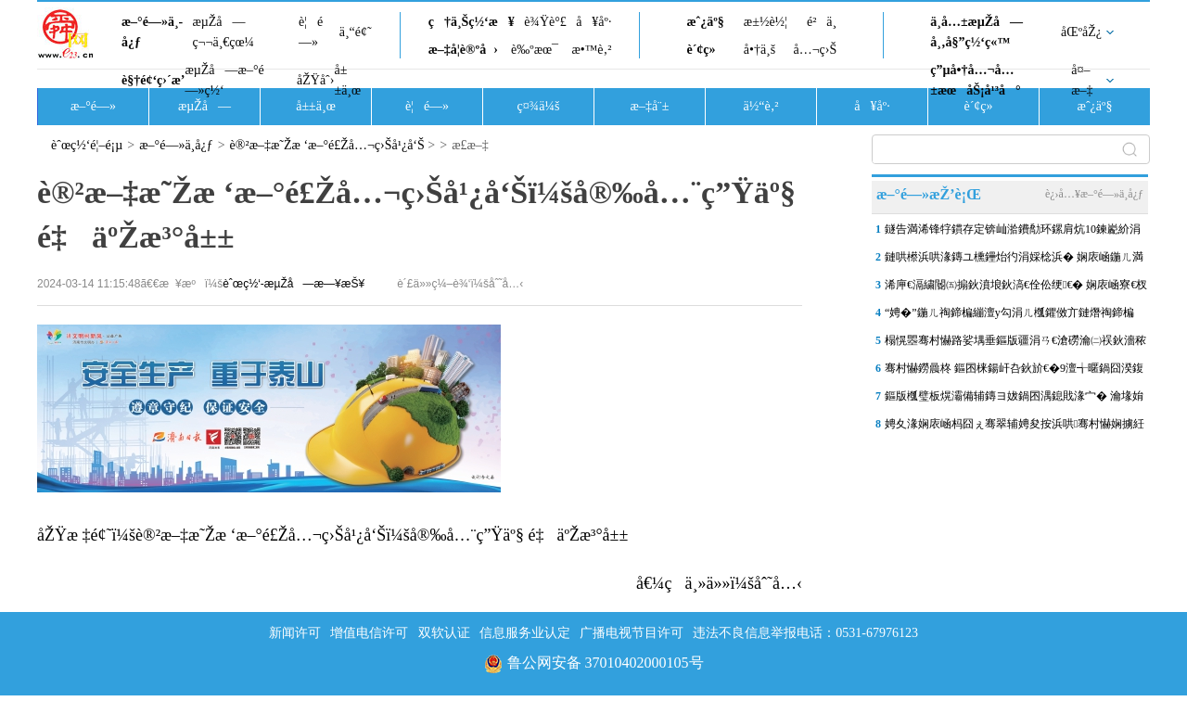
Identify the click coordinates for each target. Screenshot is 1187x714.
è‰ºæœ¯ (534, 50)
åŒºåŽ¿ (1081, 32)
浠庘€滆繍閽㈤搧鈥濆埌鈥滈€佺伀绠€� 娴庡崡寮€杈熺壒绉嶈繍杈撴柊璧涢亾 (1016, 288)
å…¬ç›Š (814, 50)
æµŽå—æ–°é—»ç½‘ (224, 80)
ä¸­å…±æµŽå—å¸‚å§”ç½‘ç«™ (976, 32)
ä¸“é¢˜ (355, 32)
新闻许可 (295, 633)
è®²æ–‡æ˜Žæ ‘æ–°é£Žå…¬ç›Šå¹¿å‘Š (327, 145)
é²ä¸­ (821, 22)
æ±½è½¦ (765, 22)
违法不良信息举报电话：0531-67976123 (805, 633)
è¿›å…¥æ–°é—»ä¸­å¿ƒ (1094, 193)
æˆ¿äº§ (704, 22)
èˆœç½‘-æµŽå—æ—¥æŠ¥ (293, 283)
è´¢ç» (705, 50)
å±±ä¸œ (347, 80)
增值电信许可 (369, 633)
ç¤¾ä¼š (538, 106)
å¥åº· (593, 22)
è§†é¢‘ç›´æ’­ (153, 80)
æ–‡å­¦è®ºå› (463, 50)
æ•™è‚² (591, 50)
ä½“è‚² (760, 106)
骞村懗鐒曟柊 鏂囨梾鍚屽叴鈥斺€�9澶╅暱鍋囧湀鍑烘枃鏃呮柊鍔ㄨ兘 (1014, 372)
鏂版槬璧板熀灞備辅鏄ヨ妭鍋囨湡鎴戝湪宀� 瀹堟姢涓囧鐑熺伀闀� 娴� (1014, 399)
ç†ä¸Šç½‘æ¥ (471, 22)
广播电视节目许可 (631, 633)
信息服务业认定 (524, 633)
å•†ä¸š (759, 50)
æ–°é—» (93, 106)
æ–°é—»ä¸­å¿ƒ (152, 32)
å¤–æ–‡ (1081, 80)
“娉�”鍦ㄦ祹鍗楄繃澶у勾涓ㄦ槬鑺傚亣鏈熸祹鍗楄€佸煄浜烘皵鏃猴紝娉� (1009, 316)
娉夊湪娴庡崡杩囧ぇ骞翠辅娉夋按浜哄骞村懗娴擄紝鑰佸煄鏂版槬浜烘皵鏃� (1014, 427)
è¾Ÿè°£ (545, 22)
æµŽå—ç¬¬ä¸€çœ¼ (223, 32)
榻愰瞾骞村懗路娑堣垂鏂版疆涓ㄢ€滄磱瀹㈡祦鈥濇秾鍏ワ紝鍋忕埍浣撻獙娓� (1015, 344)
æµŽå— (204, 106)
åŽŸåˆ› (315, 80)
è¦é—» (311, 32)
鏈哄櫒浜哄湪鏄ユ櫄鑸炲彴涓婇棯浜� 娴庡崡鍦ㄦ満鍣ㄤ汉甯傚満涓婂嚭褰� (1014, 260)
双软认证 (444, 633)
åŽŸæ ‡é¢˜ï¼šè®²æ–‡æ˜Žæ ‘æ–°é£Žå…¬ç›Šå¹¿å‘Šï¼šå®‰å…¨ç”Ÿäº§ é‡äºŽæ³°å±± (332, 535)
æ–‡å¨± (650, 106)
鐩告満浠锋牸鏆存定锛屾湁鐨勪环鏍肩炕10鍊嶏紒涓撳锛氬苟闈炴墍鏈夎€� (1013, 233)
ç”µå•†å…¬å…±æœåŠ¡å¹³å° (975, 80)
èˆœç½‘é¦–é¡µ (86, 145)
